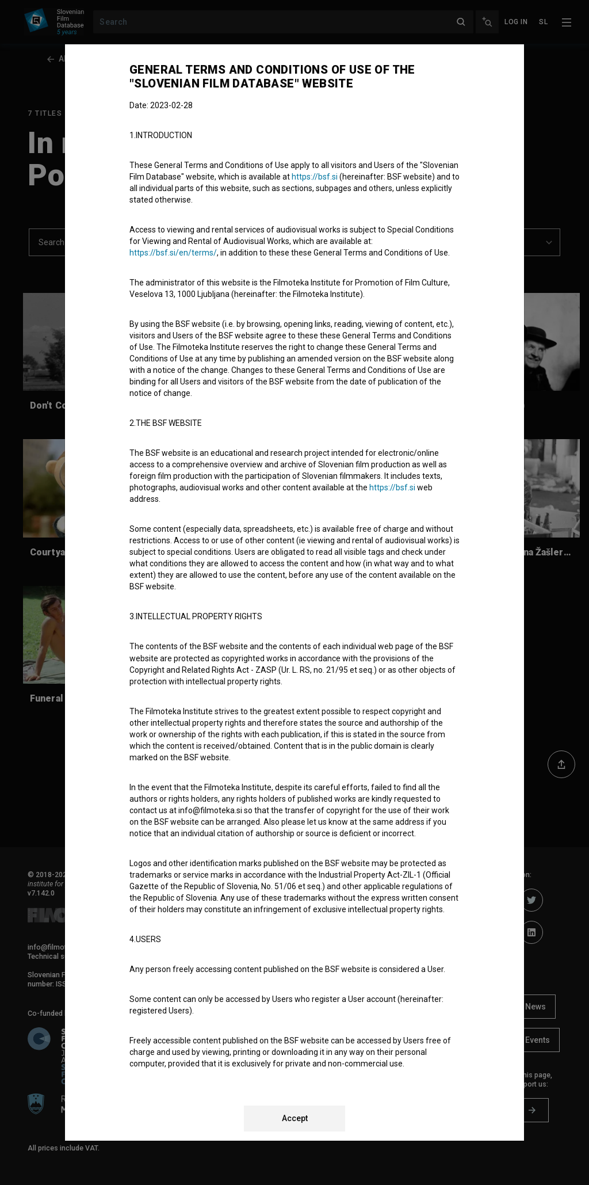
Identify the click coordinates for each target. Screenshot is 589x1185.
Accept (295, 1118)
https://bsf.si (315, 176)
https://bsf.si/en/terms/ (173, 252)
